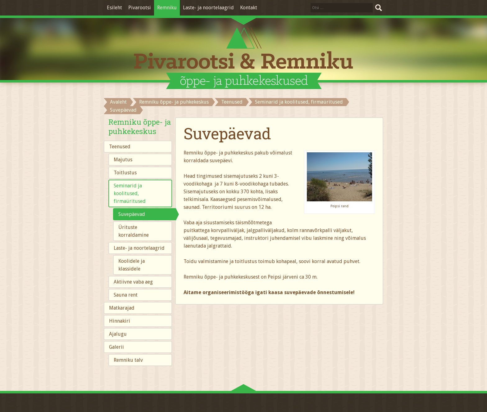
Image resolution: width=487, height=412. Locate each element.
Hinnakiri (119, 321)
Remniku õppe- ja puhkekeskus (174, 102)
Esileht (114, 8)
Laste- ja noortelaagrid (208, 8)
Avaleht (118, 102)
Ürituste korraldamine (133, 231)
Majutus (123, 160)
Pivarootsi (139, 8)
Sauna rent (126, 295)
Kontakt (248, 8)
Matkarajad (121, 308)
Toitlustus (125, 173)
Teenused (232, 102)
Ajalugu (118, 334)
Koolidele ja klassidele (131, 265)
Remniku (167, 8)
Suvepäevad (131, 214)
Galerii (116, 347)
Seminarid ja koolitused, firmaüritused (299, 102)
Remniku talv (128, 360)
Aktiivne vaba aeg (133, 282)
